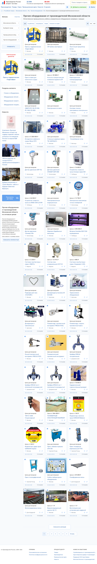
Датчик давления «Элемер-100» (30, 232)
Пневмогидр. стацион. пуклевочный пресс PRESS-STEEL (77, 325)
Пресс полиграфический (33, 477)
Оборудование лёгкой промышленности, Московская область (12, 97)
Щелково (50, 297)
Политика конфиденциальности (38, 554)
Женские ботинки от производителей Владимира (84, 559)
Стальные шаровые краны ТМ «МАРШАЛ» (56, 140)
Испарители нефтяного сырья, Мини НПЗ (32, 140)
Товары (14, 7)
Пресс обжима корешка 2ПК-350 (55, 447)
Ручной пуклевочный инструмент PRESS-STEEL (33, 355)
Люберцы (73, 174)
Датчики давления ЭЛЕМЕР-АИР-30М (53, 171)
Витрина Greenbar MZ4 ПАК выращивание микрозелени (78, 232)
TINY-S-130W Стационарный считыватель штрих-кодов (33, 417)
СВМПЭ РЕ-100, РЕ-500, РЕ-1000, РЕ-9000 (32, 109)
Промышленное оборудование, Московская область (45, 10)
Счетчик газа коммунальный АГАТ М (54, 263)
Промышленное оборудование (29, 10)
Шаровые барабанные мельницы (54, 232)
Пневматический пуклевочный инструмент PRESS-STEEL (55, 355)
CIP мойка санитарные (54, 47)
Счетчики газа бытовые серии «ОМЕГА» (32, 263)
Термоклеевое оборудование (74, 294)
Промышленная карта (29, 7)
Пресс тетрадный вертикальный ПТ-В (76, 447)
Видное (28, 266)
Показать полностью (11, 240)
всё (25, 23)
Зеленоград (29, 174)
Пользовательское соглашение (38, 552)
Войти (92, 7)
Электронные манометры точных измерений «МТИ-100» (78, 202)
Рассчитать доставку (12, 198)
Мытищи (73, 143)
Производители (6, 7)
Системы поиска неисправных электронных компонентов (78, 109)
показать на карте (55, 23)
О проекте (47, 7)
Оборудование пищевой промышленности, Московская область (12, 105)
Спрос (20, 7)
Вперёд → (73, 534)
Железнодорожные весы (33, 508)
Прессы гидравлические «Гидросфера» (33, 48)
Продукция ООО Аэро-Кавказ (81, 557)
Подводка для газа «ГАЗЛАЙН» (31, 294)
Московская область (21, 10)
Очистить (17, 16)
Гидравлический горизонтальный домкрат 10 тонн (78, 386)
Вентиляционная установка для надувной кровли (78, 509)
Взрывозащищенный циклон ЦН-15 (54, 509)
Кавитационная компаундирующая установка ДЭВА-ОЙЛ (77, 79)
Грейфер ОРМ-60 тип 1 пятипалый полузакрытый (56, 386)
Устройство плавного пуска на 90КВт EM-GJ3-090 (33, 201)
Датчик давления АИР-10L (33, 170)
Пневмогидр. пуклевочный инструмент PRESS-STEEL (56, 324)
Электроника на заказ (54, 108)
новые (46, 23)
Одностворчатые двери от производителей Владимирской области (84, 554)
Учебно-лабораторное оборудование (54, 478)
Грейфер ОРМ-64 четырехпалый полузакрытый (75, 355)
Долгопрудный (75, 481)
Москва (28, 51)
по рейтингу (31, 23)
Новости (40, 7)
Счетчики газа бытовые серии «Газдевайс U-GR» (77, 263)
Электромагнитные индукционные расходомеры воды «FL (54, 202)
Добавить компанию (79, 7)
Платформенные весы (77, 477)
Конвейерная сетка (76, 139)
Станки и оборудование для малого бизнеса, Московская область (12, 93)
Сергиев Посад (52, 451)
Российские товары (9, 10)
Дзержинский (74, 358)
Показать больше (59, 527)
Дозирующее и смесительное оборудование (30, 325)
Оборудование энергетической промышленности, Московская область (12, 101)
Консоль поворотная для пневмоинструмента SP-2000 (55, 79)
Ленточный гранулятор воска (77, 48)
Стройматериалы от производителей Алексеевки (84, 552)
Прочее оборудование (36, 10)
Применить (11, 46)
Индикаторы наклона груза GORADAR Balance (77, 417)
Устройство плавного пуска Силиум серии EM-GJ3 (78, 171)
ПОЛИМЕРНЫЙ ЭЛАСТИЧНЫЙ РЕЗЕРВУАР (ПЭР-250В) (56, 417)
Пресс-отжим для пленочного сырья (31, 78)
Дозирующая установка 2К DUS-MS (56, 294)
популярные (39, 23)
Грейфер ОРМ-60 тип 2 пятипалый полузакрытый (33, 386)
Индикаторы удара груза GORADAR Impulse (33, 447)
